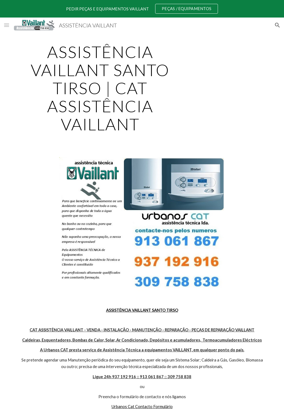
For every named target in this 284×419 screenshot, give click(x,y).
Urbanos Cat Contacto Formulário (142, 406)
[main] (100, 88)
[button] (6, 25)
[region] (142, 9)
